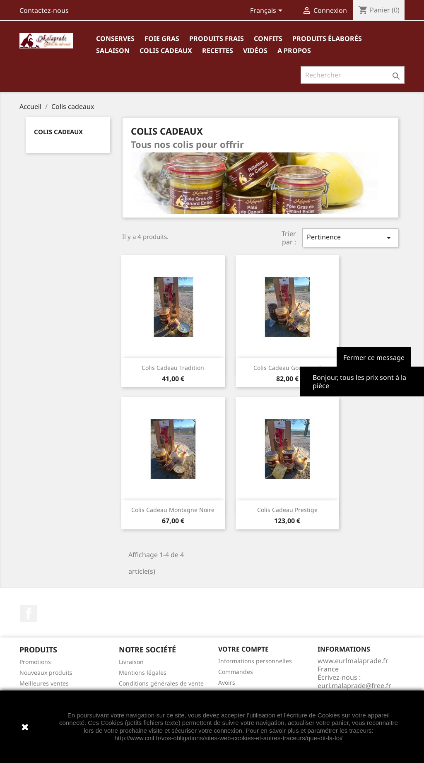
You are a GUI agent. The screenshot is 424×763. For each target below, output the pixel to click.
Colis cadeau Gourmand (287, 368)
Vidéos (255, 50)
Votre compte (243, 649)
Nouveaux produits (45, 672)
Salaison (113, 50)
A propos (294, 50)
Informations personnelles (255, 661)
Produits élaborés (327, 38)
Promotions (35, 662)
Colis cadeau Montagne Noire (172, 510)
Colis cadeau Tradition (173, 368)
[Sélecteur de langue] (267, 11)
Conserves (115, 38)
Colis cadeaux (166, 50)
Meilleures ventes (44, 683)
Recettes (217, 50)
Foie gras (162, 38)
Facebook (28, 613)
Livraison (131, 662)
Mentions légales (142, 672)
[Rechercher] (353, 75)
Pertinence (350, 237)
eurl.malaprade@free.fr (354, 685)
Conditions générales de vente (161, 683)
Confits (268, 38)
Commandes (235, 672)
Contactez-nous (44, 10)
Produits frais (216, 38)
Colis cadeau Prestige (287, 510)
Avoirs (226, 682)
